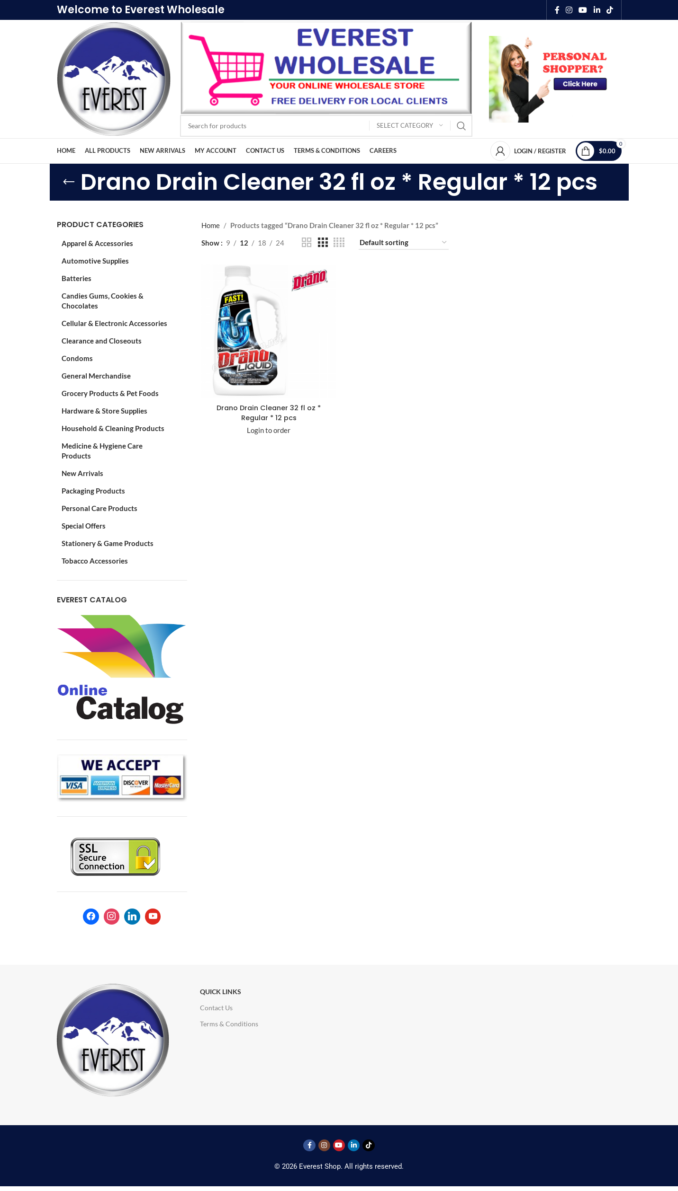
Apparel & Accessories (97, 243)
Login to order (268, 429)
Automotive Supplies (95, 260)
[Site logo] (114, 78)
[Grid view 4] (339, 242)
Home (210, 225)
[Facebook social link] (556, 10)
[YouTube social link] (583, 10)
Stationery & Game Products (108, 543)
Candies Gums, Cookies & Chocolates (103, 300)
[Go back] (69, 182)
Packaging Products (93, 490)
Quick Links (220, 992)
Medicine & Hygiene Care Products (102, 450)
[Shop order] (404, 243)
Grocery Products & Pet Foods (110, 393)
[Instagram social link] (568, 10)
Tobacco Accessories (95, 560)
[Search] (326, 126)
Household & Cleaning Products (113, 428)
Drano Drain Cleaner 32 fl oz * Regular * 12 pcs (268, 412)
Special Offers (84, 525)
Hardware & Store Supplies (104, 410)
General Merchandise (96, 375)
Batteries (76, 278)
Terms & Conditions (229, 1024)
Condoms (77, 358)
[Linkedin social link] (596, 10)
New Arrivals (82, 473)
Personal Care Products (99, 508)
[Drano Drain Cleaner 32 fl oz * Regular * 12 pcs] (268, 330)
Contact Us (216, 1008)
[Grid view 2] (306, 242)
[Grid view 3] (322, 242)
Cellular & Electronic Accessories (114, 323)
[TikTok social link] (609, 10)
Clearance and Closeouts (102, 340)
